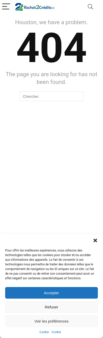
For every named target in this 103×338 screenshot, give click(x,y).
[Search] (90, 7)
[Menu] (6, 7)
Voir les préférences (52, 321)
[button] (95, 240)
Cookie (44, 332)
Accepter (51, 293)
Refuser (51, 307)
